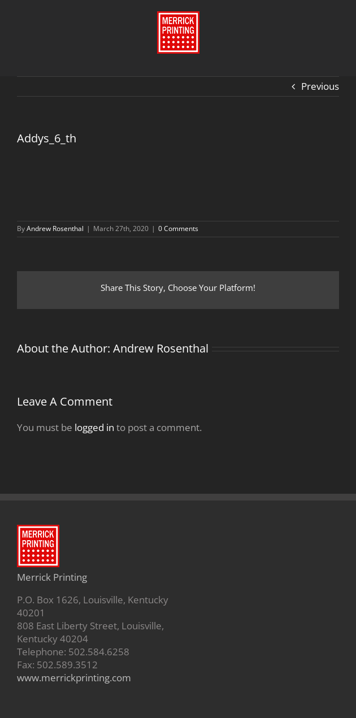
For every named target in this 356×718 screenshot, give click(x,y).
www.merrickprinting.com (74, 677)
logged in (94, 427)
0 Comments (178, 228)
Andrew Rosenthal (55, 228)
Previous (320, 86)
